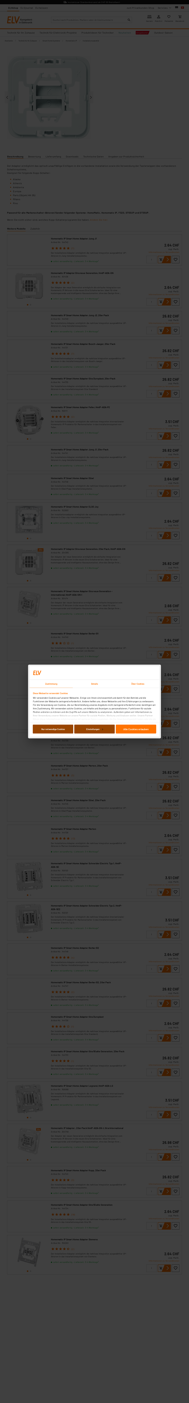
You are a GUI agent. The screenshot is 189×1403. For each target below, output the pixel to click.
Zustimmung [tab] (51, 683)
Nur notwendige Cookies (53, 729)
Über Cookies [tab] (137, 683)
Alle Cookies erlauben (136, 729)
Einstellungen (94, 729)
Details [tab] (94, 683)
